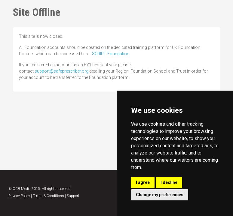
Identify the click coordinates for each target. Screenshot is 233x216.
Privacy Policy (19, 196)
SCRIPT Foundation (110, 53)
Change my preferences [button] (159, 194)
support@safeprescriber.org (61, 71)
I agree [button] (143, 182)
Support (73, 196)
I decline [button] (169, 182)
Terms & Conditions (48, 196)
